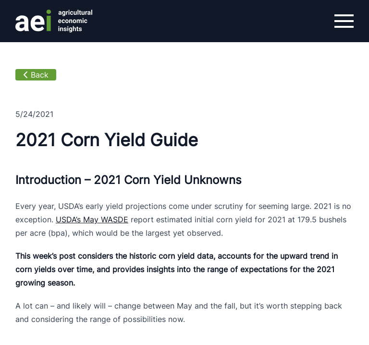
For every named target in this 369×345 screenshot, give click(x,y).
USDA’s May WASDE (92, 219)
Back (36, 75)
